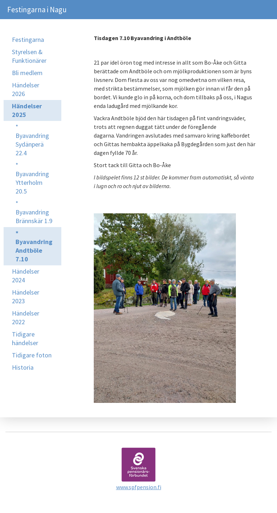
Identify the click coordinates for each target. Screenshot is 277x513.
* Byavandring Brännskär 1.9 (34, 212)
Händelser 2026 (25, 89)
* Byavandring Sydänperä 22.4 (32, 140)
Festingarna (28, 39)
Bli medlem (27, 73)
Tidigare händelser (25, 338)
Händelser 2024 (25, 275)
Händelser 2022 (25, 317)
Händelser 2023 (25, 296)
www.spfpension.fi (138, 487)
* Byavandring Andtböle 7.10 (34, 246)
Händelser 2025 (27, 110)
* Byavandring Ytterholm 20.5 (32, 178)
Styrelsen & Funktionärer (29, 56)
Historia (23, 367)
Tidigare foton (32, 355)
